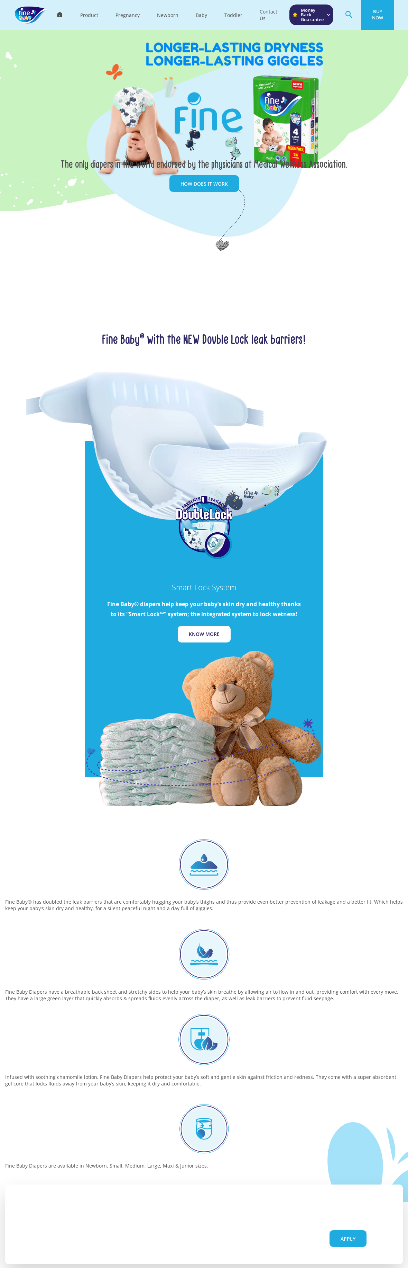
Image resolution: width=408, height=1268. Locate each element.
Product (89, 15)
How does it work (204, 183)
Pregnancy (127, 15)
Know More (204, 634)
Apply (348, 1238)
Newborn (167, 15)
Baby (201, 15)
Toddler (233, 15)
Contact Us (268, 14)
